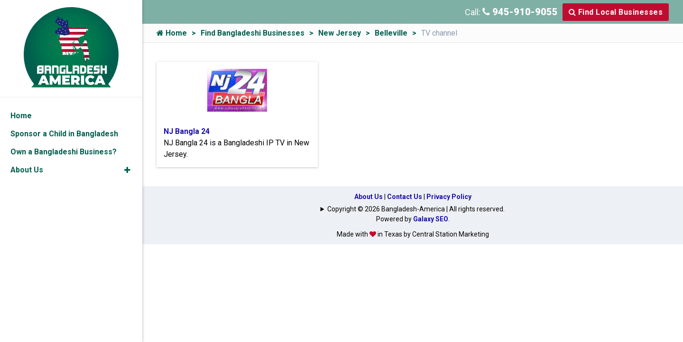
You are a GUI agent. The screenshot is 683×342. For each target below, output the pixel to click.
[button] (127, 170)
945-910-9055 (520, 12)
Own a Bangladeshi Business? (63, 151)
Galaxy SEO (430, 219)
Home (172, 33)
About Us (368, 196)
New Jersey (339, 33)
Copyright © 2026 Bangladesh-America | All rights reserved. (416, 209)
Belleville (391, 33)
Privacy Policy (448, 196)
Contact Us (404, 196)
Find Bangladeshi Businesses (253, 33)
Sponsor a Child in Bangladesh (64, 133)
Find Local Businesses (616, 12)
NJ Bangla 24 (187, 131)
